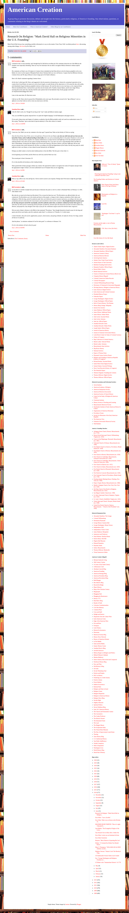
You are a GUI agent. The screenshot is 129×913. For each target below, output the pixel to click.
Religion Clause (98, 691)
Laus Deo (104, 204)
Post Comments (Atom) (21, 238)
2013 (95, 880)
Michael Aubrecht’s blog (100, 560)
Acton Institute (98, 385)
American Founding (99, 571)
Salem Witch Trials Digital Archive (103, 363)
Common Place (98, 609)
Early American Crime (100, 619)
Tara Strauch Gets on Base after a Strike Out (107, 832)
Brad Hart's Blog (98, 600)
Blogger (79, 904)
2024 (95, 765)
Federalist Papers (98, 296)
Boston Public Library (99, 269)
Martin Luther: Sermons (100, 344)
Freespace (96, 625)
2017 (95, 784)
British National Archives (100, 271)
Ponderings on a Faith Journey (102, 677)
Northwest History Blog (100, 662)
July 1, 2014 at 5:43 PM (18, 170)
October (98, 800)
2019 (95, 779)
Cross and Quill (98, 612)
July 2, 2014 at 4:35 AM (18, 181)
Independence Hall (99, 527)
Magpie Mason (100, 148)
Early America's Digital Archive (102, 289)
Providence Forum (99, 413)
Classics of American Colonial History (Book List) (107, 274)
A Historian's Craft (99, 566)
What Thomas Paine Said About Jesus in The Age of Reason (109, 185)
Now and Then (98, 664)
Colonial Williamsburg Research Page (104, 283)
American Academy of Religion (102, 387)
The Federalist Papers (99, 370)
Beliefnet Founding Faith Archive (103, 265)
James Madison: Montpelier (101, 532)
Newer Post (11, 235)
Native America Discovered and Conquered (105, 659)
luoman (67, 904)
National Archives (98, 351)
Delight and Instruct (99, 614)
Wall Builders (97, 423)
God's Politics (97, 628)
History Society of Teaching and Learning (105, 402)
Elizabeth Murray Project (100, 294)
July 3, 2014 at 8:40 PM (18, 227)
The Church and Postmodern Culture (103, 711)
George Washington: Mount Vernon (103, 525)
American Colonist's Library (101, 253)
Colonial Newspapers (99, 280)
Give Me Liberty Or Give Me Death (103, 238)
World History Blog (99, 750)
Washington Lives (98, 748)
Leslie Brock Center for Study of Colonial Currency (107, 335)
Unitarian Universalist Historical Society (104, 421)
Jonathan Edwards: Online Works (102, 326)
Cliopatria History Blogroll (101, 276)
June (97, 811)
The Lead (96, 723)
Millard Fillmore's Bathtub (101, 655)
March (97, 871)
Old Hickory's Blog (99, 666)
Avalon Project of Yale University (103, 262)
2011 (95, 885)
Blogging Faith (98, 594)
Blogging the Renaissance (100, 596)
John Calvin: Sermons (99, 319)
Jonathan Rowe (16, 109)
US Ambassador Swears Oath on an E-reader (107, 855)
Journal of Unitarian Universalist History (104, 332)
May (97, 865)
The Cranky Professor (99, 716)
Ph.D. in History (98, 675)
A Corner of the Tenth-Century (102, 564)
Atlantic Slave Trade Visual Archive (103, 260)
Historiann (96, 632)
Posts (95, 108)
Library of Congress (99, 337)
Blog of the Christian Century (101, 589)
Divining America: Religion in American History (107, 287)
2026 (95, 760)
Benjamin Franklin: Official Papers (103, 267)
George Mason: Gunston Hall (101, 523)
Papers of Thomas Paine (100, 353)
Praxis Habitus (97, 682)
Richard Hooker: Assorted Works (102, 361)
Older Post (83, 235)
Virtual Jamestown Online (101, 552)
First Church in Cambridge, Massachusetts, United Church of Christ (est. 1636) (107, 461)
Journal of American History (101, 330)
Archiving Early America (100, 258)
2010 (95, 888)
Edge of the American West (101, 621)
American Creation (35, 9)
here (77, 44)
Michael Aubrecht (100, 150)
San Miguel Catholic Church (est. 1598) (104, 493)
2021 (95, 773)
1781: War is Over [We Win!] (109, 228)
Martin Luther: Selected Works (102, 341)
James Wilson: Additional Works (102, 312)
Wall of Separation (99, 745)
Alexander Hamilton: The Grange (103, 516)
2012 (95, 882)
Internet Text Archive (99, 308)
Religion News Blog (99, 698)
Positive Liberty (98, 680)
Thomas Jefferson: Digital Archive (103, 375)
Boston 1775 (97, 598)
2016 (95, 787)
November (99, 797)
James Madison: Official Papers (102, 310)
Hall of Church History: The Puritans (103, 303)
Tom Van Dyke (100, 155)
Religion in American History (101, 696)
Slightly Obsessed (98, 702)
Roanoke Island (98, 545)
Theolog (96, 734)
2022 (95, 771)
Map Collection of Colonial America (103, 339)
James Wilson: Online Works (101, 314)
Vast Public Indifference (100, 741)
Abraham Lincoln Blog (100, 569)
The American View (99, 419)
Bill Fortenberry (16, 61)
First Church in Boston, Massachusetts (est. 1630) (107, 454)
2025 (95, 763)
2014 (95, 792)
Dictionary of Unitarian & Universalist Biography (107, 285)
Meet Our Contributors (20, 27)
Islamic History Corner (100, 646)
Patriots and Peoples (99, 673)
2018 (95, 781)
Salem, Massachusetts (99, 548)
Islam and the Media (99, 643)
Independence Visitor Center (101, 529)
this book (22, 46)
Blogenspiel (97, 591)
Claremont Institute (99, 400)
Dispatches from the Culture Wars (103, 616)
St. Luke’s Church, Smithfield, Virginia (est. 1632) (107, 499)
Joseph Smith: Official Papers (102, 328)
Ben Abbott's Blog (98, 582)
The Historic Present (99, 718)
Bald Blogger (97, 580)
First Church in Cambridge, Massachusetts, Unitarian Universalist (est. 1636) (105, 457)
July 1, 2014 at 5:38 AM (18, 103)
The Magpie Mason (99, 725)
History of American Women (101, 639)
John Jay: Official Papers (100, 321)
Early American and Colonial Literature (104, 292)
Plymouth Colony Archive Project (103, 355)
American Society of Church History (103, 394)
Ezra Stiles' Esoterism (101, 838)
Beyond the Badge (98, 585)
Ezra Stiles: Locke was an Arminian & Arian (107, 835)
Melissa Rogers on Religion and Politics (104, 653)
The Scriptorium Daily (100, 727)
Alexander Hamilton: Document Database (105, 249)
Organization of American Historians (103, 411)
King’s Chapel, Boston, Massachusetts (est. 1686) (107, 483)
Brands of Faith (98, 603)
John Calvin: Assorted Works (101, 317)
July (97, 808)
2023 (95, 768)
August (98, 805)
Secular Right (97, 700)
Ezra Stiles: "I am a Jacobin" (103, 817)
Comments (96, 111)
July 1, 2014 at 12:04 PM (18, 124)
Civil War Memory (99, 607)
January (98, 876)
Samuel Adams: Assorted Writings (103, 366)
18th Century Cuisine (99, 562)
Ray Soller (98, 153)
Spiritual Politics (98, 705)
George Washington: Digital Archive (103, 298)
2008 (95, 893)
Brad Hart (98, 140)
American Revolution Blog (101, 578)
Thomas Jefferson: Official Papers (103, 377)
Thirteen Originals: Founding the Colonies (105, 372)
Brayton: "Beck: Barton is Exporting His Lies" (107, 840)
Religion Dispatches (99, 693)
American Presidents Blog (101, 576)
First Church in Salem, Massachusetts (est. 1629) (107, 467)
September (99, 803)
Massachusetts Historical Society (102, 404)
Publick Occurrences (99, 684)
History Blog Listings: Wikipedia (102, 305)
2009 (95, 890)
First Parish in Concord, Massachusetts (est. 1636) (107, 473)
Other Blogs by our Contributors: (61, 27)
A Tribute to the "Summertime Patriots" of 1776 (108, 862)
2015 (95, 790)
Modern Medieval (98, 657)
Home (8, 27)
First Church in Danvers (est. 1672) (103, 464)
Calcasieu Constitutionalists (101, 605)
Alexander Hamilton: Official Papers (103, 251)
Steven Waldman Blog (100, 707)
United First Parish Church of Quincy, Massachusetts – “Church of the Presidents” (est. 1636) (107, 506)
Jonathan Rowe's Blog (100, 648)
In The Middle (97, 641)
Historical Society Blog (100, 634)
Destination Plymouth (99, 520)
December (98, 795)
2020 (95, 776)
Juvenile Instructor (99, 650)
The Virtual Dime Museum (101, 730)
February (98, 874)
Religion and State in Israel (101, 689)
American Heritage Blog (100, 573)
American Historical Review (101, 255)
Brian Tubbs (99, 143)
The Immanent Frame (99, 720)
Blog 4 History (98, 587)
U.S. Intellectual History (100, 739)
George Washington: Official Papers (103, 301)
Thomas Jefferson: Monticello (102, 550)
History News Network (100, 637)
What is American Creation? (39, 27)
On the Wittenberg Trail (100, 671)
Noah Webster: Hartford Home (102, 536)
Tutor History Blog (99, 736)
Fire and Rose (97, 623)
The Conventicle (98, 714)
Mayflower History (99, 348)
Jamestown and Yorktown (100, 534)
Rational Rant (97, 687)
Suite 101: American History (101, 709)
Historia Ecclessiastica (100, 630)
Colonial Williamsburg (100, 518)
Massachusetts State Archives (101, 346)
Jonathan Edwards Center (100, 323)
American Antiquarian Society (102, 389)
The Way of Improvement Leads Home (104, 732)
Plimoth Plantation (99, 543)
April (97, 868)
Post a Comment (14, 231)
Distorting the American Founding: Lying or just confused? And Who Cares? (107, 174)
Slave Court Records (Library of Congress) (105, 368)
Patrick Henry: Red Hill (100, 538)
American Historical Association (102, 392)
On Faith (96, 668)
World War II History (99, 752)
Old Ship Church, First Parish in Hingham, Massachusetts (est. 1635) (105, 489)
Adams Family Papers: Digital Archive (104, 246)
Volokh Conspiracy (99, 743)
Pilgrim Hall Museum (99, 541)
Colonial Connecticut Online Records (104, 278)
